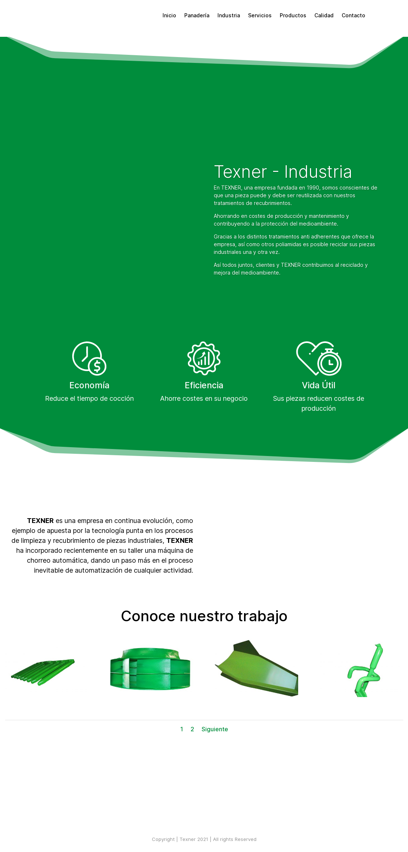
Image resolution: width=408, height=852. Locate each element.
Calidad (324, 15)
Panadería (196, 15)
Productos (293, 15)
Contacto (353, 15)
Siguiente (215, 729)
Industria (228, 15)
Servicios (260, 15)
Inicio (169, 15)
